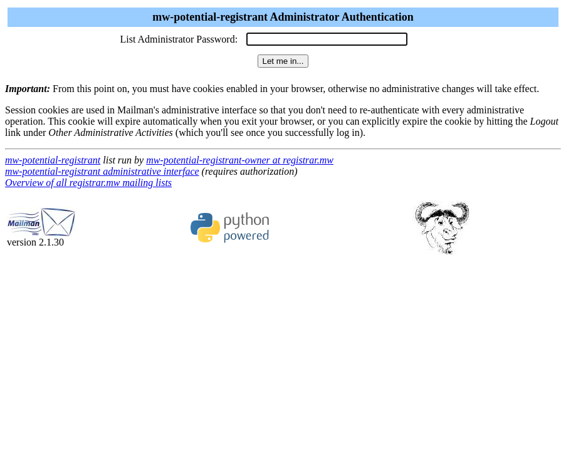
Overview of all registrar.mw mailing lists (88, 182)
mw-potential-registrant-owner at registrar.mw (239, 160)
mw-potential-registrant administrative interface (102, 171)
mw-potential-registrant (52, 160)
